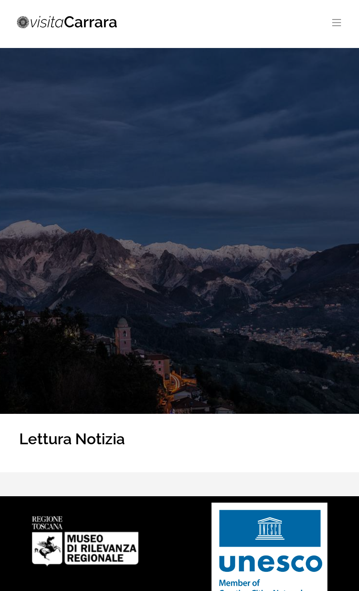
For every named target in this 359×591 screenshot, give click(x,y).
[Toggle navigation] (337, 22)
